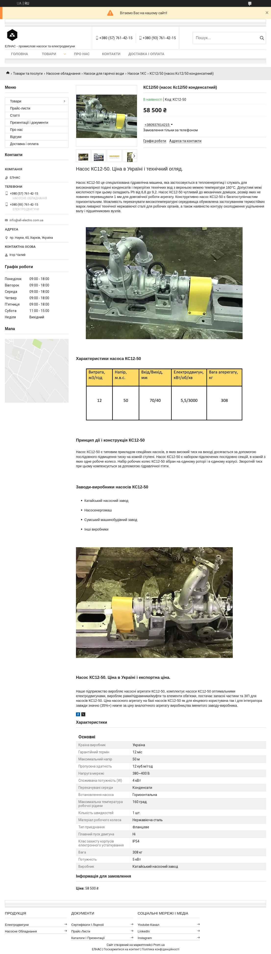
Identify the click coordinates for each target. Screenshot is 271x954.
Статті (15, 115)
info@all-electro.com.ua (26, 220)
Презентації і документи (29, 122)
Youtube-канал (148, 925)
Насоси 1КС (137, 73)
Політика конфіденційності (160, 949)
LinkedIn (144, 931)
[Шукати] (262, 38)
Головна (19, 54)
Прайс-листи (20, 108)
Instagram (145, 938)
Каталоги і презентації (88, 938)
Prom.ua (159, 945)
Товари (49, 54)
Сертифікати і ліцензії (87, 925)
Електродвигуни (17, 925)
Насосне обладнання (63, 73)
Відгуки (16, 137)
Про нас (82, 54)
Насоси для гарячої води (104, 73)
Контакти (111, 54)
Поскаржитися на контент (122, 949)
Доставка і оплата (146, 54)
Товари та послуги (28, 73)
